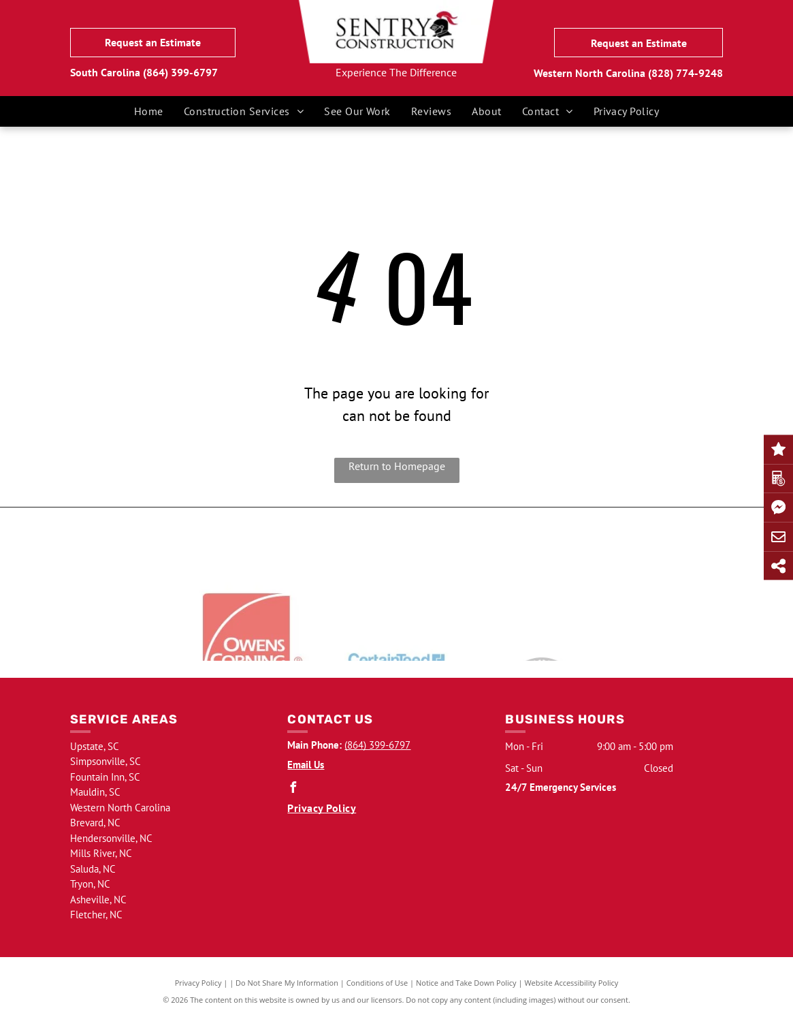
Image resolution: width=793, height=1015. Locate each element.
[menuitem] (149, 111)
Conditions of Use (377, 983)
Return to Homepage (397, 466)
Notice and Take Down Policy (466, 983)
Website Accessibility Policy (571, 983)
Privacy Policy (198, 983)
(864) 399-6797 (180, 72)
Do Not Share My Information (287, 983)
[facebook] (293, 789)
